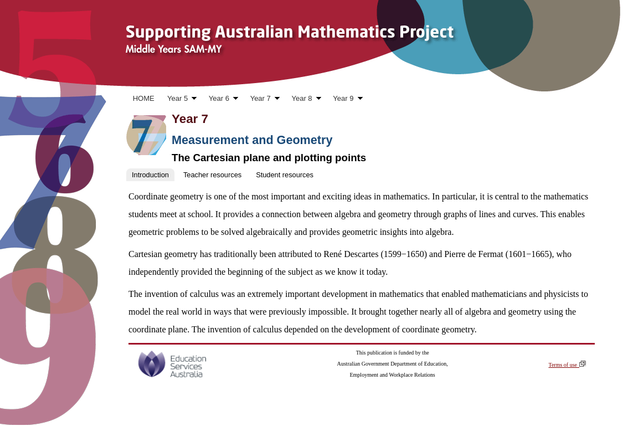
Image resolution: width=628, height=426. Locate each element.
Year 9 (345, 99)
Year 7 (262, 99)
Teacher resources (212, 175)
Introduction (150, 175)
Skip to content (29, 83)
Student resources (284, 175)
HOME (144, 98)
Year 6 (220, 99)
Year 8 (303, 99)
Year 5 (179, 99)
